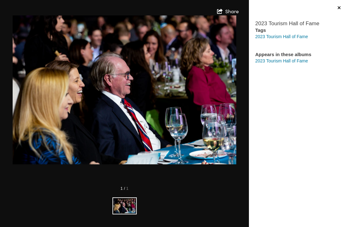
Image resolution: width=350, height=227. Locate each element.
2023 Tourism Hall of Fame (281, 36)
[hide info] (339, 8)
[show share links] (228, 11)
